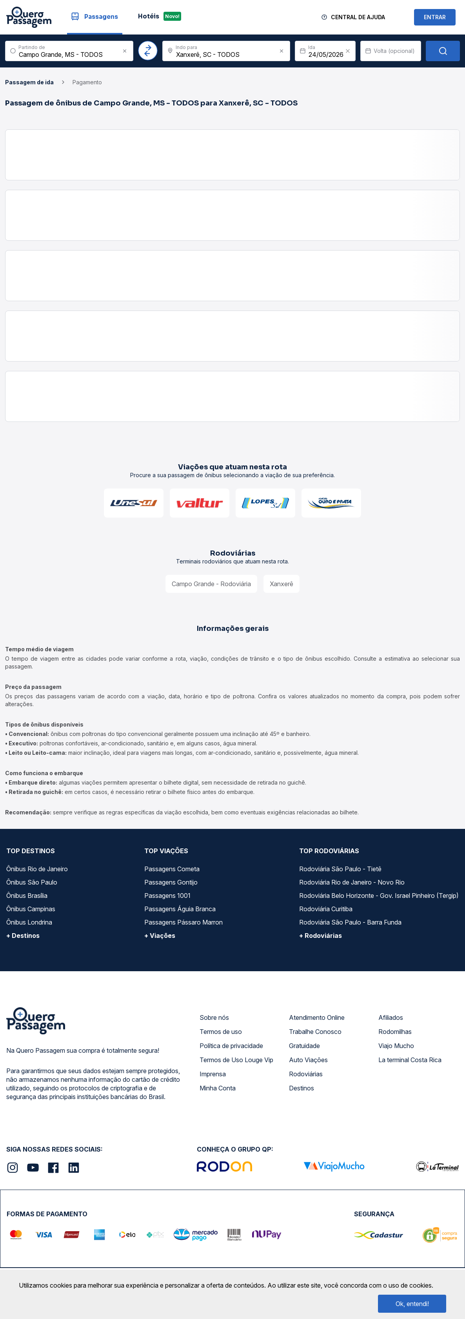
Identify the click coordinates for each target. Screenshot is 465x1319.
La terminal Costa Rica (409, 1060)
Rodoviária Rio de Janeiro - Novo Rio (352, 882)
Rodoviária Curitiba (325, 909)
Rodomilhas (395, 1032)
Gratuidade (304, 1046)
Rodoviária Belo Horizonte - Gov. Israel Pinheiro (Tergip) (379, 895)
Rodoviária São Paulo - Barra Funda (350, 922)
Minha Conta (218, 1088)
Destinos (301, 1088)
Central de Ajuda (358, 17)
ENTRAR (435, 17)
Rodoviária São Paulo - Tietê (340, 869)
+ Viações (159, 935)
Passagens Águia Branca (180, 909)
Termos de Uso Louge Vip (236, 1060)
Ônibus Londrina (29, 922)
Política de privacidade (231, 1046)
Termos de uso (221, 1032)
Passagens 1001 (167, 895)
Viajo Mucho (396, 1046)
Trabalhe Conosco (315, 1032)
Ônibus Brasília (26, 895)
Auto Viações (308, 1060)
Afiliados (390, 1017)
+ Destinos (23, 935)
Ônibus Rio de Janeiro (37, 869)
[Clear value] (348, 50)
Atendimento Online (317, 1017)
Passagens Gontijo (171, 882)
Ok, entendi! (412, 1304)
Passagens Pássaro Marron (183, 922)
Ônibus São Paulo (31, 882)
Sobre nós (214, 1017)
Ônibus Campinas (30, 909)
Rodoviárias (306, 1074)
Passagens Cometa (172, 869)
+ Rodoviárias (320, 935)
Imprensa (213, 1074)
